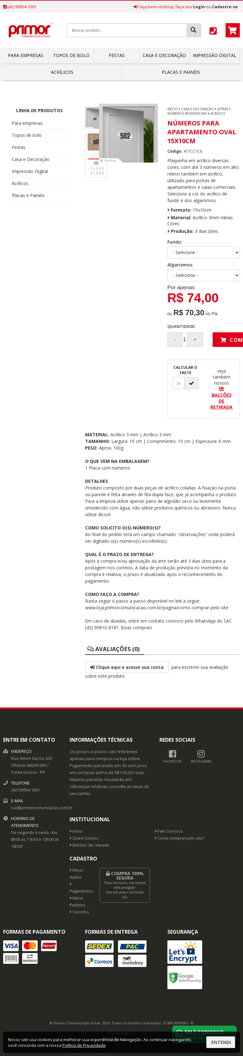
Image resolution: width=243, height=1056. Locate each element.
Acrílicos (62, 72)
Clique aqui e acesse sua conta (127, 667)
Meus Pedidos (77, 901)
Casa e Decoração (164, 55)
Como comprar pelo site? (180, 838)
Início (172, 109)
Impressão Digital (214, 55)
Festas (117, 55)
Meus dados (76, 873)
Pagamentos (80, 888)
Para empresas (25, 55)
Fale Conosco (169, 831)
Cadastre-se (225, 7)
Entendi (221, 1042)
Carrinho (79, 912)
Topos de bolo (71, 55)
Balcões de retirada (89, 845)
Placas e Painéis (181, 72)
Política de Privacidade (84, 1045)
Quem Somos (84, 838)
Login (199, 7)
